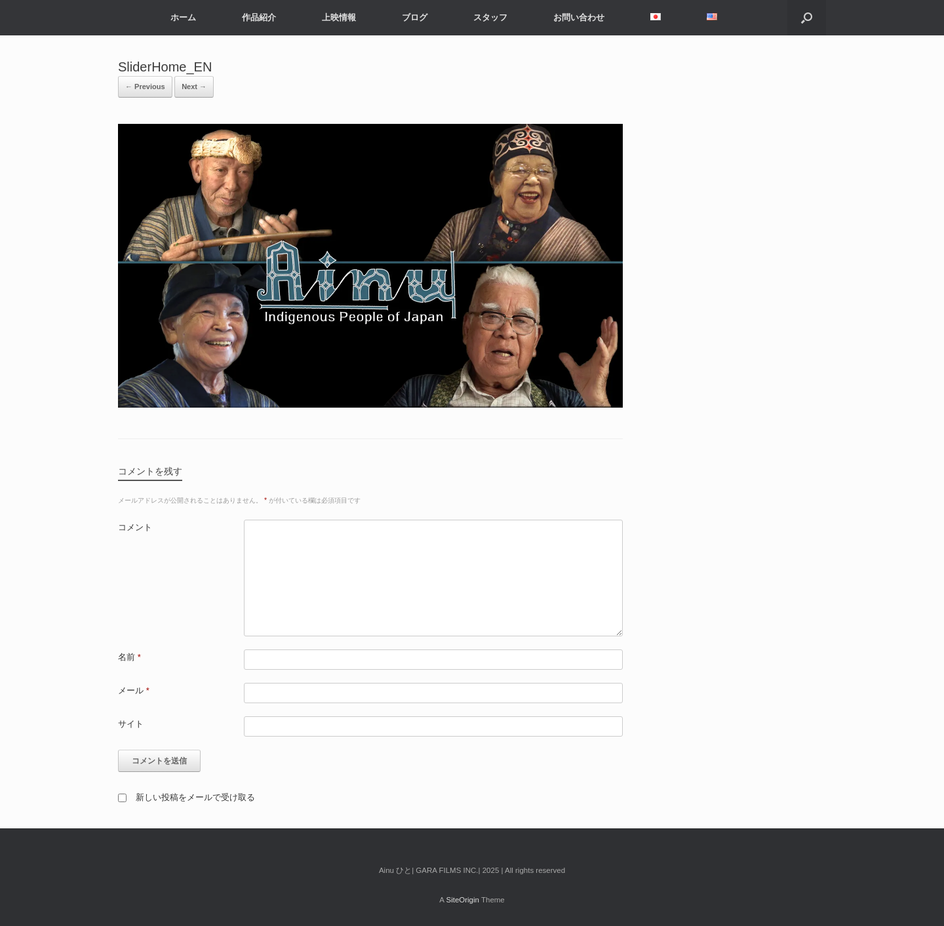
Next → (194, 86)
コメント (135, 527)
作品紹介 (259, 17)
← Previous (145, 86)
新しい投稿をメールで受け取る (195, 797)
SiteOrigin (462, 900)
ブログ (414, 17)
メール (133, 690)
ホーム (183, 17)
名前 (129, 657)
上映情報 (339, 17)
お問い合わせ (578, 17)
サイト (131, 724)
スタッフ (490, 17)
